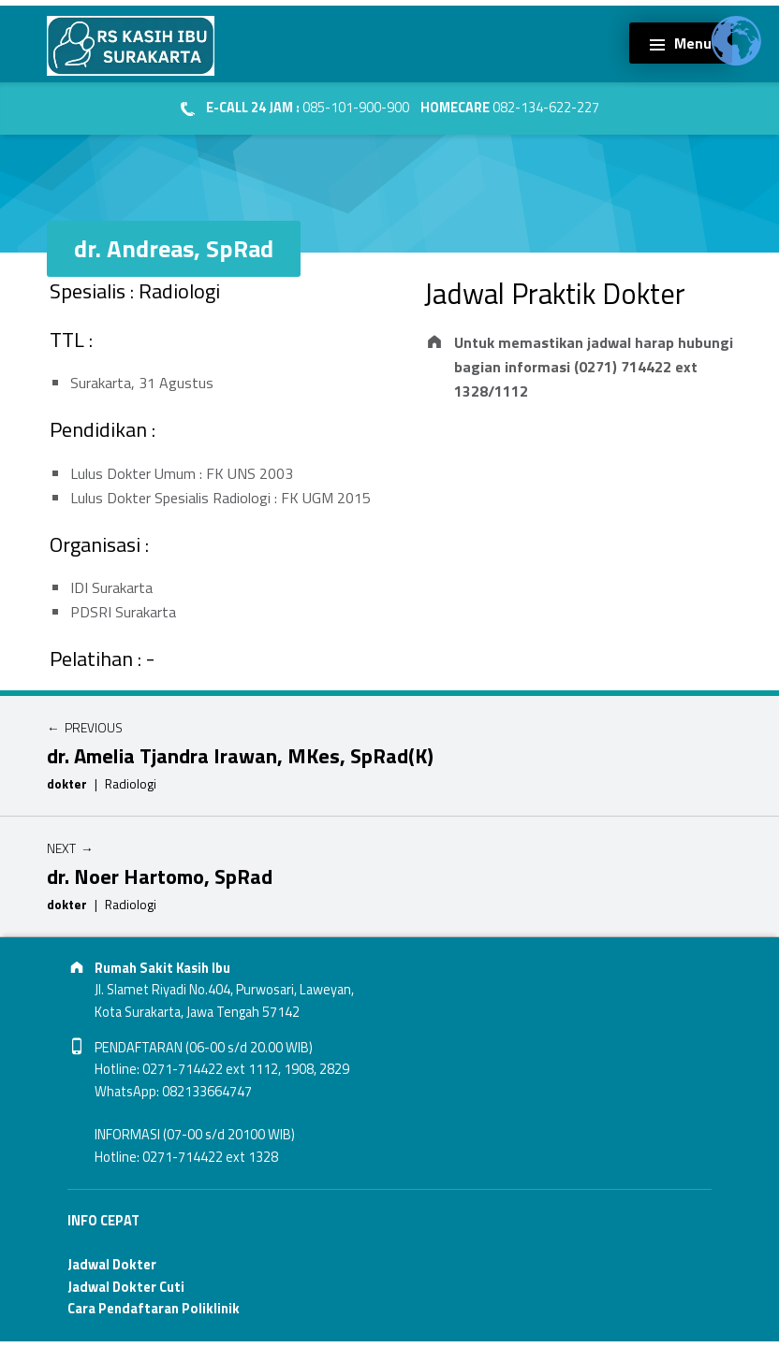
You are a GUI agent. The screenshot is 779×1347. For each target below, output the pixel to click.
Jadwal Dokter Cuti (125, 1287)
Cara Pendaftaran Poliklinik (153, 1308)
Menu (693, 43)
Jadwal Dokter (111, 1264)
